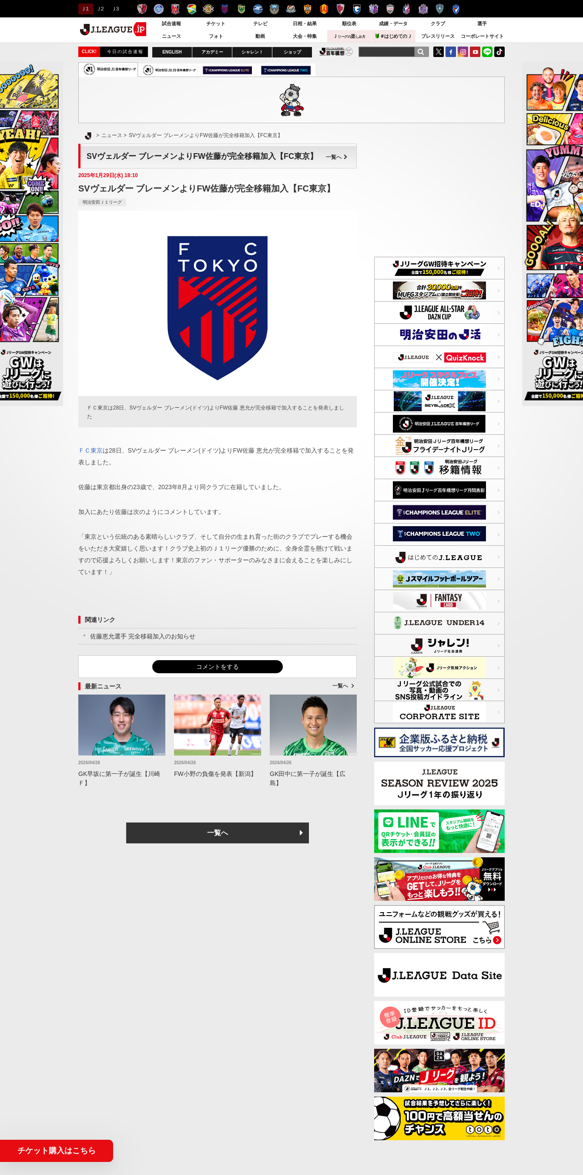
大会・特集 (305, 36)
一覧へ (337, 157)
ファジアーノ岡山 (406, 8)
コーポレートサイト (482, 36)
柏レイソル (208, 8)
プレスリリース (438, 36)
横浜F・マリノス (290, 8)
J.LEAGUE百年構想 (336, 52)
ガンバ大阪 (357, 8)
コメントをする (217, 666)
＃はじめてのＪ (393, 36)
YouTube (475, 52)
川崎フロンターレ (274, 8)
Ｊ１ (84, 9)
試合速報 (171, 23)
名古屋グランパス (323, 8)
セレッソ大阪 (373, 8)
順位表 (349, 23)
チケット (215, 23)
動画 (260, 36)
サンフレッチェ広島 (423, 8)
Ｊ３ (115, 9)
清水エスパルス (307, 8)
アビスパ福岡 (439, 8)
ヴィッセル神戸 (390, 8)
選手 (482, 23)
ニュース (171, 36)
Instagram (463, 52)
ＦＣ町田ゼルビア (257, 8)
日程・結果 (305, 23)
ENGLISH (171, 52)
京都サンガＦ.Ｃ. (340, 8)
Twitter (438, 52)
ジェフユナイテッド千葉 (191, 8)
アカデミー (212, 52)
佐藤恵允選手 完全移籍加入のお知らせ (142, 636)
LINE (487, 52)
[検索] (420, 52)
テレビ (260, 23)
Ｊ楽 (349, 36)
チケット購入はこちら (56, 1150)
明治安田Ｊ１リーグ (102, 202)
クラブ (438, 23)
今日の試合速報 (125, 51)
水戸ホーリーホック (158, 8)
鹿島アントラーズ (142, 8)
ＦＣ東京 (224, 8)
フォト (216, 36)
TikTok (499, 52)
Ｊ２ (100, 9)
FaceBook (451, 52)
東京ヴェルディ (241, 8)
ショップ (292, 52)
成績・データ (393, 23)
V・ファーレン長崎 (456, 8)
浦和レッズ (175, 8)
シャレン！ (252, 52)
